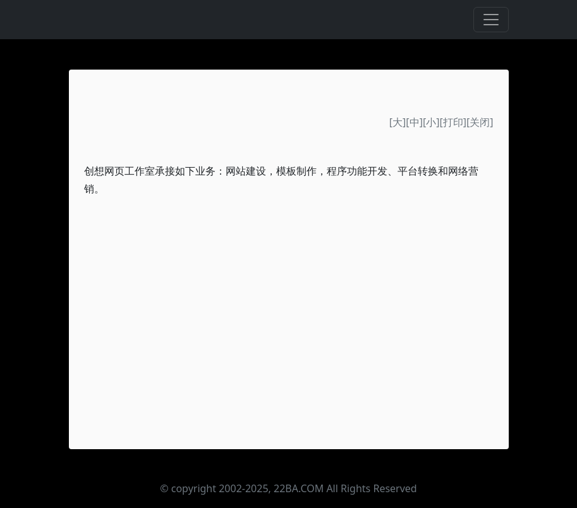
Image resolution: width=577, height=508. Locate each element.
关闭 (480, 122)
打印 (453, 122)
